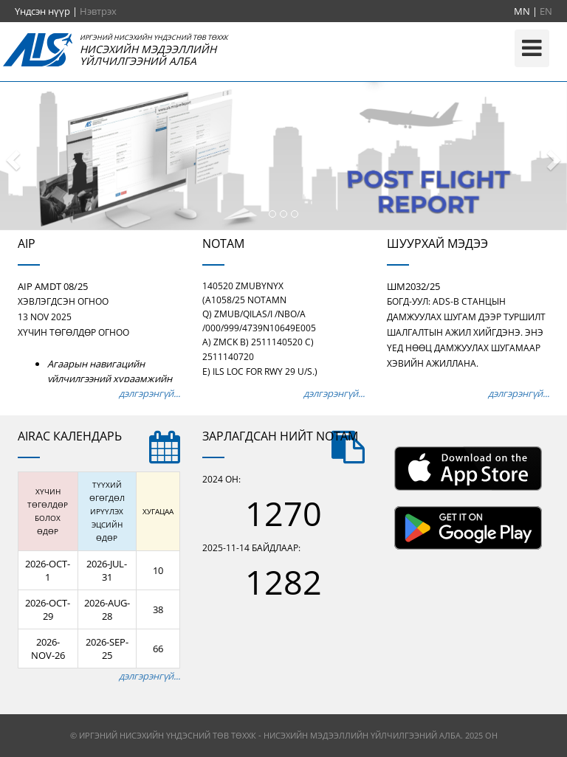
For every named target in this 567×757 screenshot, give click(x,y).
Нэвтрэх (98, 11)
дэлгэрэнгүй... (149, 393)
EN (546, 11)
